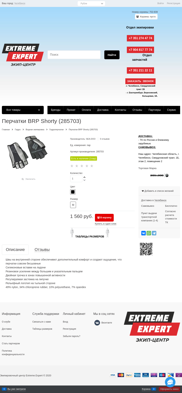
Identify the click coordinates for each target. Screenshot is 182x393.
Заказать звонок (140, 81)
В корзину (105, 217)
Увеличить (30, 179)
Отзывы (42, 250)
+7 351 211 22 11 (140, 70)
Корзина (146, 389)
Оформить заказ (169, 389)
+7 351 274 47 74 (140, 38)
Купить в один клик (105, 223)
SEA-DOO (91, 139)
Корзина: (147, 16)
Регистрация (173, 3)
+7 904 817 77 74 (140, 49)
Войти (160, 3)
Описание (15, 250)
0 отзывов (105, 139)
